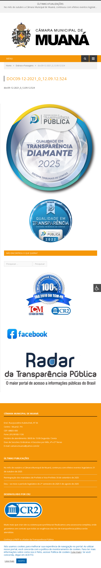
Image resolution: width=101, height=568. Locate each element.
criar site (23, 524)
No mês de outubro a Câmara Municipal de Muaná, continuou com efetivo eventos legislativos (51, 7)
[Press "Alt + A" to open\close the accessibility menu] (97, 288)
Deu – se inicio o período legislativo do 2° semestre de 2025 (32, 483)
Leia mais (76, 551)
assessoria (76, 524)
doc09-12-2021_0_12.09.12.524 (19, 87)
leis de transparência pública (68, 528)
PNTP (16, 539)
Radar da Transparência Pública (38, 539)
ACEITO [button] (21, 560)
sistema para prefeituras (42, 524)
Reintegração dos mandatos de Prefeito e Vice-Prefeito (30, 477)
